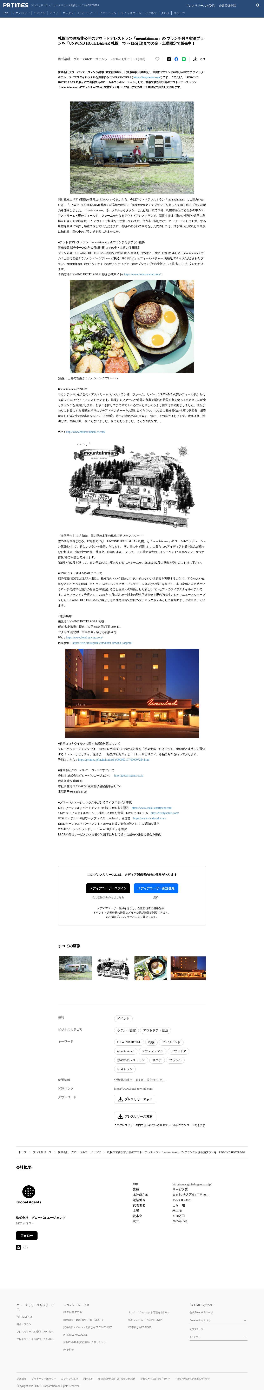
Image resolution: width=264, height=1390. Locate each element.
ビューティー (86, 13)
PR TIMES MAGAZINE (75, 1334)
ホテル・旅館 (126, 1030)
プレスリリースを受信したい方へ (35, 1331)
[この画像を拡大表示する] (75, 968)
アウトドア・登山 (155, 1030)
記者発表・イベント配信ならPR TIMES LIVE (87, 1327)
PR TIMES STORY (72, 1312)
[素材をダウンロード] (195, 59)
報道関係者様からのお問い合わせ (116, 1378)
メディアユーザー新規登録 (155, 888)
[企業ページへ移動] (29, 1196)
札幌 (151, 1042)
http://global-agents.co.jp (128, 775)
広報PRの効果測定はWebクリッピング (84, 1342)
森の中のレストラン (131, 1060)
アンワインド (171, 1042)
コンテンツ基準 (69, 1378)
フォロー (27, 1235)
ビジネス (151, 13)
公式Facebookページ (201, 1312)
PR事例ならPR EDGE (139, 1327)
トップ (22, 1152)
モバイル (39, 13)
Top (5, 13)
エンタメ (68, 13)
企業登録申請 (227, 5)
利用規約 (88, 1378)
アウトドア (178, 1051)
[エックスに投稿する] (169, 59)
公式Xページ (196, 1329)
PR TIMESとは (24, 1316)
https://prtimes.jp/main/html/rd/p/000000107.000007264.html (114, 759)
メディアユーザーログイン (108, 888)
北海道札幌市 (123, 1080)
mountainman (125, 1051)
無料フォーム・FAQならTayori (145, 1320)
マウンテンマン (152, 1051)
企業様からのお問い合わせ (155, 1378)
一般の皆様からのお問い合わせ (192, 1378)
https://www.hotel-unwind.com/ (142, 274)
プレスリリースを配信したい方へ (35, 1339)
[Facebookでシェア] (176, 59)
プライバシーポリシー (43, 1378)
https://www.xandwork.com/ (149, 818)
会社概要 (21, 1378)
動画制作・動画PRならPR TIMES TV (83, 1320)
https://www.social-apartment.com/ (152, 807)
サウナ (157, 1060)
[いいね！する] (157, 59)
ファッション (108, 13)
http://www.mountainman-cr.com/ (85, 431)
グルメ (165, 13)
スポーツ (179, 13)
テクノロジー (21, 13)
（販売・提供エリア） (149, 1080)
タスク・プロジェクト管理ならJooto (148, 1312)
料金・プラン (23, 1324)
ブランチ (175, 1060)
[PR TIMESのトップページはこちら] (51, 5)
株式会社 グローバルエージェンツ (79, 1152)
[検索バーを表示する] (258, 5)
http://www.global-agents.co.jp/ (191, 1184)
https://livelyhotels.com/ (147, 77)
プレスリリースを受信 (200, 5)
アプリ (54, 13)
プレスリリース (42, 1152)
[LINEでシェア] (183, 59)
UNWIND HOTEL (129, 1042)
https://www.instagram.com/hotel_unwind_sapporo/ (102, 642)
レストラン (125, 1069)
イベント (123, 1018)
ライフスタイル (131, 13)
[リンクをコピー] (202, 59)
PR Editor (68, 1349)
